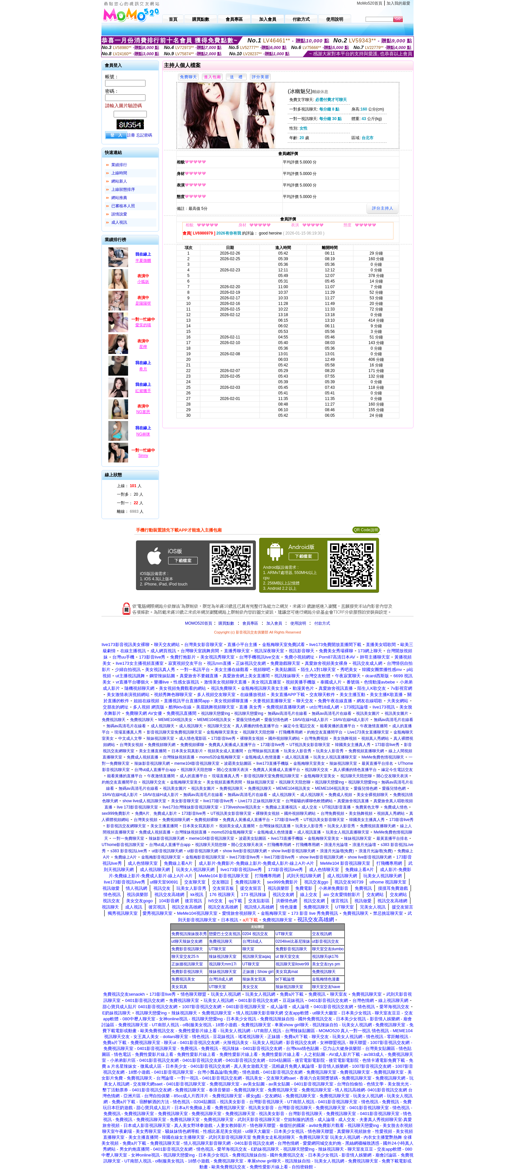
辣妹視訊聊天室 (160, 738)
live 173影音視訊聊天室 (137, 807)
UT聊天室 (284, 934)
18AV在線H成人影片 (310, 719)
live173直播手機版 (273, 763)
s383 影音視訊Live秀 (128, 851)
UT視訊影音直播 (336, 807)
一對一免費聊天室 (128, 838)
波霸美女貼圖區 (238, 763)
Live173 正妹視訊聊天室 (259, 801)
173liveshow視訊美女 (242, 807)
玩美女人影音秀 (297, 751)
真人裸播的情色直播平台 (257, 726)
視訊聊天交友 (219, 726)
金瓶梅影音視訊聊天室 (161, 857)
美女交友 (250, 986)
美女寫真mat (287, 971)
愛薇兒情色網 (248, 719)
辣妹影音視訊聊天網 (152, 763)
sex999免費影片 (116, 813)
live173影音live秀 (218, 801)
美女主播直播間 (153, 751)
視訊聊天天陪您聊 (258, 732)
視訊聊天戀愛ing (216, 713)
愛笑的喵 (143, 325)
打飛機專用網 (290, 732)
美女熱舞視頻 (345, 738)
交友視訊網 (322, 934)
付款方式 (322, 623)
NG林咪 (143, 434)
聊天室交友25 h (185, 956)
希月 (143, 369)
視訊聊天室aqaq (256, 956)
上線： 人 (129, 486)
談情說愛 (119, 214)
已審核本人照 (123, 206)
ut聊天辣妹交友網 (186, 941)
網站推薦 (119, 197)
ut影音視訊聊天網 (167, 851)
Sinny (143, 455)
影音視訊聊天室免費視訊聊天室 (174, 732)
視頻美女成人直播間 (225, 751)
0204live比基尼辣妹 (293, 941)
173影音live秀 (223, 738)
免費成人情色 (396, 807)
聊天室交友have (326, 986)
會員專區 (250, 623)
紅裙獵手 (143, 390)
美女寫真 (179, 986)
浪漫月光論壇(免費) (337, 851)
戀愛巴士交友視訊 (224, 934)
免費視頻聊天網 (161, 744)
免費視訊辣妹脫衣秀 (189, 934)
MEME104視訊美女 (175, 719)
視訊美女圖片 (368, 713)
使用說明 (298, 623)
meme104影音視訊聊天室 (196, 763)
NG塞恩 (143, 412)
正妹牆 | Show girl (258, 971)
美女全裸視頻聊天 (372, 794)
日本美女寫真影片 (187, 751)
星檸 (143, 346)
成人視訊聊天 (162, 726)
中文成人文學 (130, 738)
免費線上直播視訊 (281, 807)
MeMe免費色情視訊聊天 (383, 757)
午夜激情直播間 (374, 726)
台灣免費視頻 (316, 738)
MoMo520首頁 (369, 3)
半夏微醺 (143, 260)
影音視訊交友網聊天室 (126, 826)
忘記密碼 (144, 135)
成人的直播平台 (193, 776)
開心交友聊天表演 (232, 769)
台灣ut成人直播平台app (155, 769)
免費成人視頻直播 (142, 757)
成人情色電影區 (193, 738)
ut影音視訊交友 (325, 941)
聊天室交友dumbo (328, 949)
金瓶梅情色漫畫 (326, 979)
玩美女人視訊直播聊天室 (335, 757)
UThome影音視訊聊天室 (122, 844)
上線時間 (119, 173)
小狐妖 (143, 281)
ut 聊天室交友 (288, 956)
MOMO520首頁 (198, 623)
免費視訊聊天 (113, 719)
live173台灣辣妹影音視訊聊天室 (190, 807)
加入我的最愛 (398, 3)
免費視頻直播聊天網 (366, 751)
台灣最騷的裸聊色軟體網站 (309, 801)
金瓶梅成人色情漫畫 (262, 757)
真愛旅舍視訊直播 (353, 801)
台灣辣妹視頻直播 (178, 757)
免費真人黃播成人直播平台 (232, 744)
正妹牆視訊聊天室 (187, 964)
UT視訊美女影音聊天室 (309, 744)
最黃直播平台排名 (377, 763)
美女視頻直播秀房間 (224, 782)
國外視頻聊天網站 (284, 738)
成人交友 (309, 807)
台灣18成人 (252, 941)
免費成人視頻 (340, 794)
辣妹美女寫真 (254, 979)
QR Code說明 (366, 530)
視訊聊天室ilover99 (292, 964)
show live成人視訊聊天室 (144, 801)
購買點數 (225, 623)
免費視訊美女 (183, 979)
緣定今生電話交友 (299, 726)
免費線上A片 (125, 857)
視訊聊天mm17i (222, 964)
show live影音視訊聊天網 (244, 851)
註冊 (131, 135)
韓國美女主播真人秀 (352, 744)
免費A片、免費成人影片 (156, 813)
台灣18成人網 (221, 979)
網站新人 (119, 181)
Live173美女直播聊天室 (368, 732)
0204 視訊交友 (255, 934)
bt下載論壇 (285, 979)
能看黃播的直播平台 (337, 726)
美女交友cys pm (326, 964)
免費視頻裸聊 (192, 744)
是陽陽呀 (143, 303)
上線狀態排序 (123, 189)
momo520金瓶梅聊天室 (219, 757)
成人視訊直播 (297, 757)
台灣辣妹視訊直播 (263, 751)
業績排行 (119, 164)
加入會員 (274, 623)
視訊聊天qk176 (325, 956)
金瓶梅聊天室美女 (222, 732)
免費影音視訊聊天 (187, 949)
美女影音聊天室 (185, 801)
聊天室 (248, 949)
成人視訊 (119, 222)
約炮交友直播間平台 (325, 732)
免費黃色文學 (367, 807)
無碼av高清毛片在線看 (287, 713)
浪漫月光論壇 (336, 844)
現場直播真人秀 (128, 732)
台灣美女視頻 (131, 744)
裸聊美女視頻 (252, 738)
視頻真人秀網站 (375, 738)
